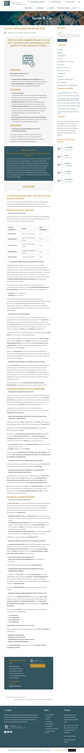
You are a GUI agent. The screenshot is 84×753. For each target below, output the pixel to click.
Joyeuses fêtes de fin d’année (66, 109)
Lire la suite (68, 149)
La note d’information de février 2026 (68, 103)
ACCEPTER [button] (72, 750)
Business (60, 52)
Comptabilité (61, 55)
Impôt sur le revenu (63, 70)
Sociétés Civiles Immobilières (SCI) (67, 85)
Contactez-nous (38, 666)
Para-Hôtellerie (62, 82)
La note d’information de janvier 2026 (68, 106)
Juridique (60, 76)
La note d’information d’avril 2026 (67, 92)
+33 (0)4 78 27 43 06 (56, 2)
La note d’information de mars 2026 (68, 95)
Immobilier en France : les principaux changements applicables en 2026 (68, 99)
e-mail (59, 33)
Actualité (60, 50)
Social (66, 155)
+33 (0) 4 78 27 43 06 (72, 725)
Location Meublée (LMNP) (65, 79)
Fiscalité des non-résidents (65, 61)
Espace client (70, 2)
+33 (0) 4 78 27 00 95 (72, 728)
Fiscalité (59, 58)
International (61, 73)
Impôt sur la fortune (63, 67)
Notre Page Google (70, 736)
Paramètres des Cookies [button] (59, 750)
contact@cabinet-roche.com (37, 2)
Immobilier (60, 64)
